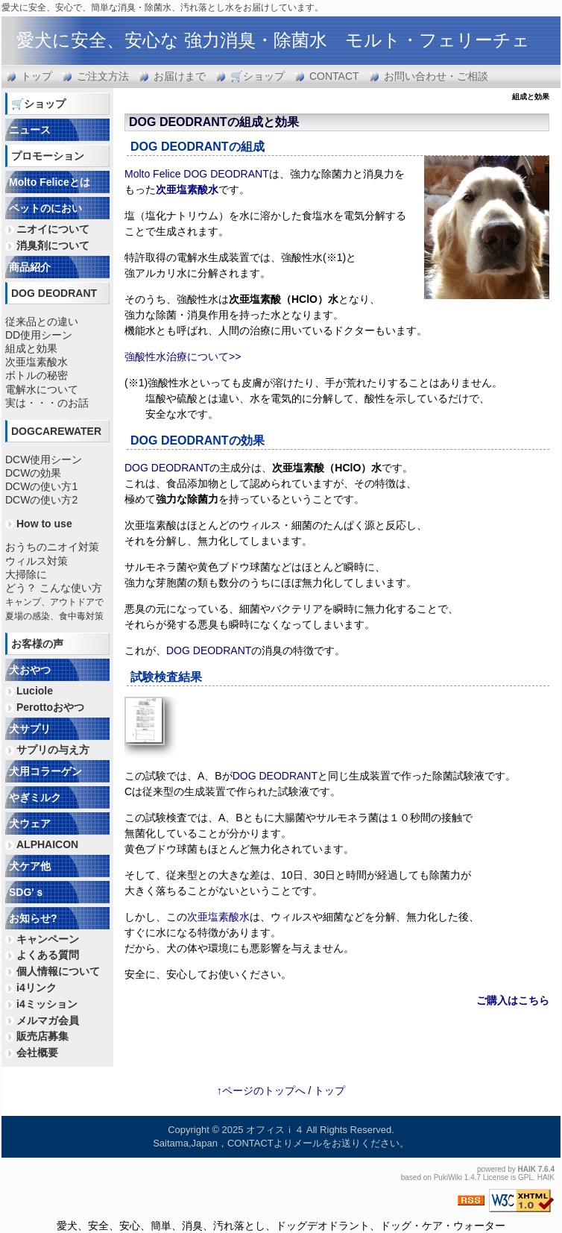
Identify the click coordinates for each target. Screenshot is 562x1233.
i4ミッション (47, 1004)
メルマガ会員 (47, 1020)
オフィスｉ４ (275, 1129)
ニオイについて (52, 229)
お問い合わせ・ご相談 (436, 76)
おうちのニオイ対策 (52, 547)
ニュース (30, 130)
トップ (36, 76)
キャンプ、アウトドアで (54, 602)
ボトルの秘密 (36, 375)
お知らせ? (33, 918)
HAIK (527, 1169)
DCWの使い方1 (41, 486)
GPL (525, 1177)
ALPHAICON (47, 844)
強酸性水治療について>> (182, 357)
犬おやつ (30, 670)
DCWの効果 (33, 473)
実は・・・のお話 (47, 403)
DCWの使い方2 (41, 500)
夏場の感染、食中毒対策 (54, 616)
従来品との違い (41, 321)
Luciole (34, 691)
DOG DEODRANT (178, 122)
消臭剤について (52, 245)
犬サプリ (30, 729)
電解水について (41, 389)
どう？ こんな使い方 (53, 588)
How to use (44, 524)
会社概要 (37, 1052)
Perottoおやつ (50, 707)
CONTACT (334, 76)
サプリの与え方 (52, 750)
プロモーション (47, 156)
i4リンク (36, 988)
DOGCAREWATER (56, 431)
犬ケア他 (30, 866)
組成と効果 (31, 348)
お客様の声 (37, 644)
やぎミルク (35, 797)
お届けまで (180, 76)
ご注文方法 (103, 76)
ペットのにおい (45, 208)
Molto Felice (152, 174)
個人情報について (58, 971)
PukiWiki (448, 1177)
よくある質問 (47, 955)
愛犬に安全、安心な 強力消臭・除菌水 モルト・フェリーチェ (273, 40)
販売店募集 (42, 1036)
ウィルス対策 (36, 561)
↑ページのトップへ (261, 1090)
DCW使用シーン (43, 459)
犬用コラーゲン (45, 771)
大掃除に (26, 574)
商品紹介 (30, 267)
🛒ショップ (257, 76)
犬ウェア (30, 823)
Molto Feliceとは (49, 182)
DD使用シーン (38, 335)
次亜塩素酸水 (187, 189)
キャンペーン (47, 939)
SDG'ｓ (27, 892)
